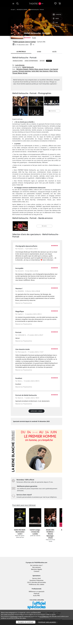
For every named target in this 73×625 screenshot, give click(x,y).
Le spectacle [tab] (21, 51)
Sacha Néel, (35, 71)
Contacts (36, 571)
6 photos (57, 14)
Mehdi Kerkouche (28, 67)
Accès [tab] (54, 52)
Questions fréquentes (36, 580)
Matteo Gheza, (34, 69)
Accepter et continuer (25, 622)
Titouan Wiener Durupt (19, 73)
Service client (36, 578)
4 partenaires (13, 616)
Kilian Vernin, (53, 71)
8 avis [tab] (39, 52)
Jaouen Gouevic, (44, 69)
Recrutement (36, 567)
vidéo (56, 18)
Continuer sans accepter (47, 622)
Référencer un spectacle (36, 591)
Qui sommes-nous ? (36, 565)
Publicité (36, 593)
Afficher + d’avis (36, 411)
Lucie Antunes (19, 65)
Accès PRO (36, 595)
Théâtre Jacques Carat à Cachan (24, 42)
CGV (28, 582)
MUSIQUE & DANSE (18, 60)
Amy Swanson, (44, 71)
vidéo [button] (44, 226)
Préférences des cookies (36, 584)
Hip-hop (42, 60)
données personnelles (39, 582)
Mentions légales (36, 569)
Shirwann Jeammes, (24, 71)
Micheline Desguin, (22, 69)
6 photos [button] (52, 111)
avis (55, 22)
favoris (56, 26)
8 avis (34, 38)
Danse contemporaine (31, 60)
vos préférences (44, 616)
